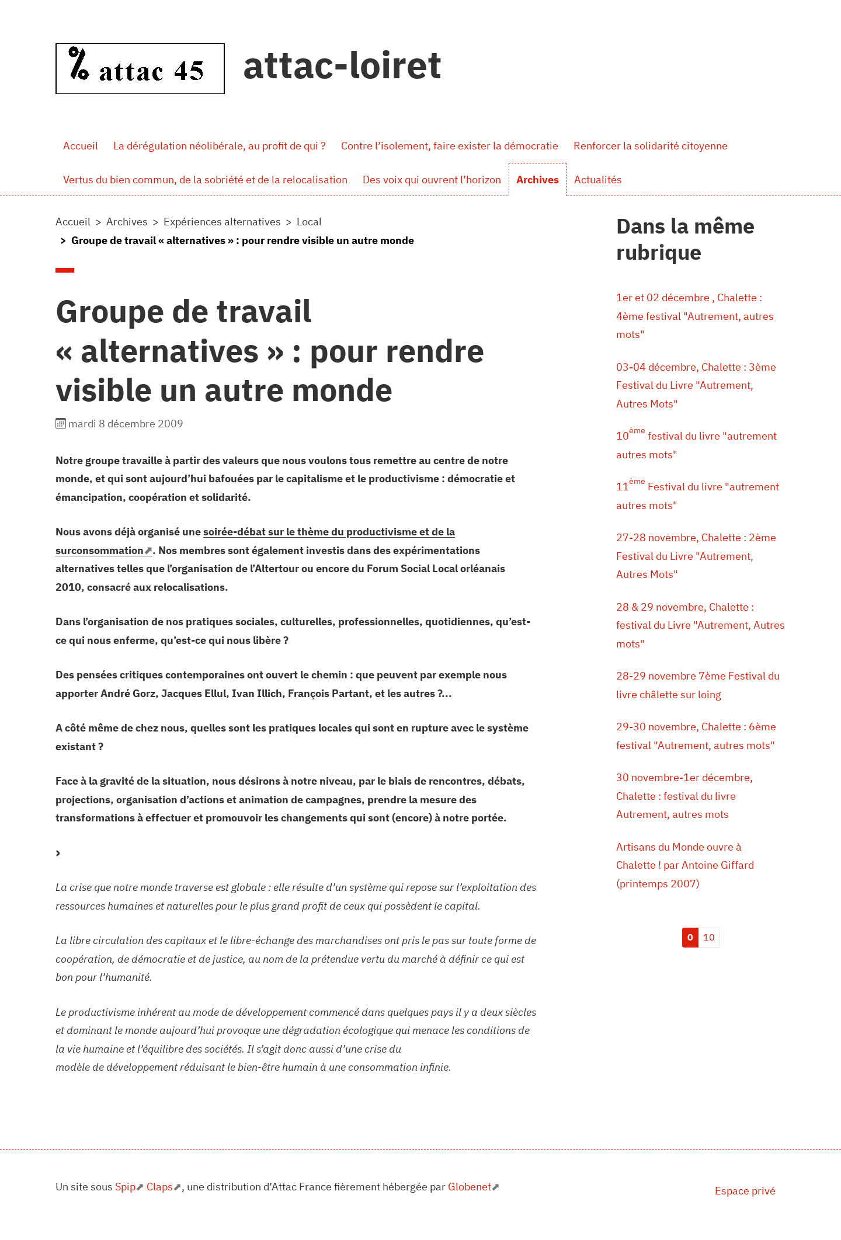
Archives (537, 179)
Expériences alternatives (222, 221)
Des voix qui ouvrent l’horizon (432, 179)
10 (709, 937)
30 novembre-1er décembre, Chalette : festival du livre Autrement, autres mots (684, 796)
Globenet (469, 1186)
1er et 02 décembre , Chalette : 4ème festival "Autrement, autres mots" (695, 316)
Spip (125, 1186)
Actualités (598, 179)
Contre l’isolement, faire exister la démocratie (449, 145)
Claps (160, 1186)
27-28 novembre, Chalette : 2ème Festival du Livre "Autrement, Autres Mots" (696, 556)
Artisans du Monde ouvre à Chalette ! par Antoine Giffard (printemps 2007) (685, 865)
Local (309, 221)
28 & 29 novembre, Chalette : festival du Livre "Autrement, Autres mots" (700, 625)
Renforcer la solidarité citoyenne (651, 145)
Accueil (80, 145)
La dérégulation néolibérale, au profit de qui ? (219, 145)
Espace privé (745, 1190)
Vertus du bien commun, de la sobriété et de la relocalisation (205, 179)
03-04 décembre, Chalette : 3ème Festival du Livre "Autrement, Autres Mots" (696, 385)
